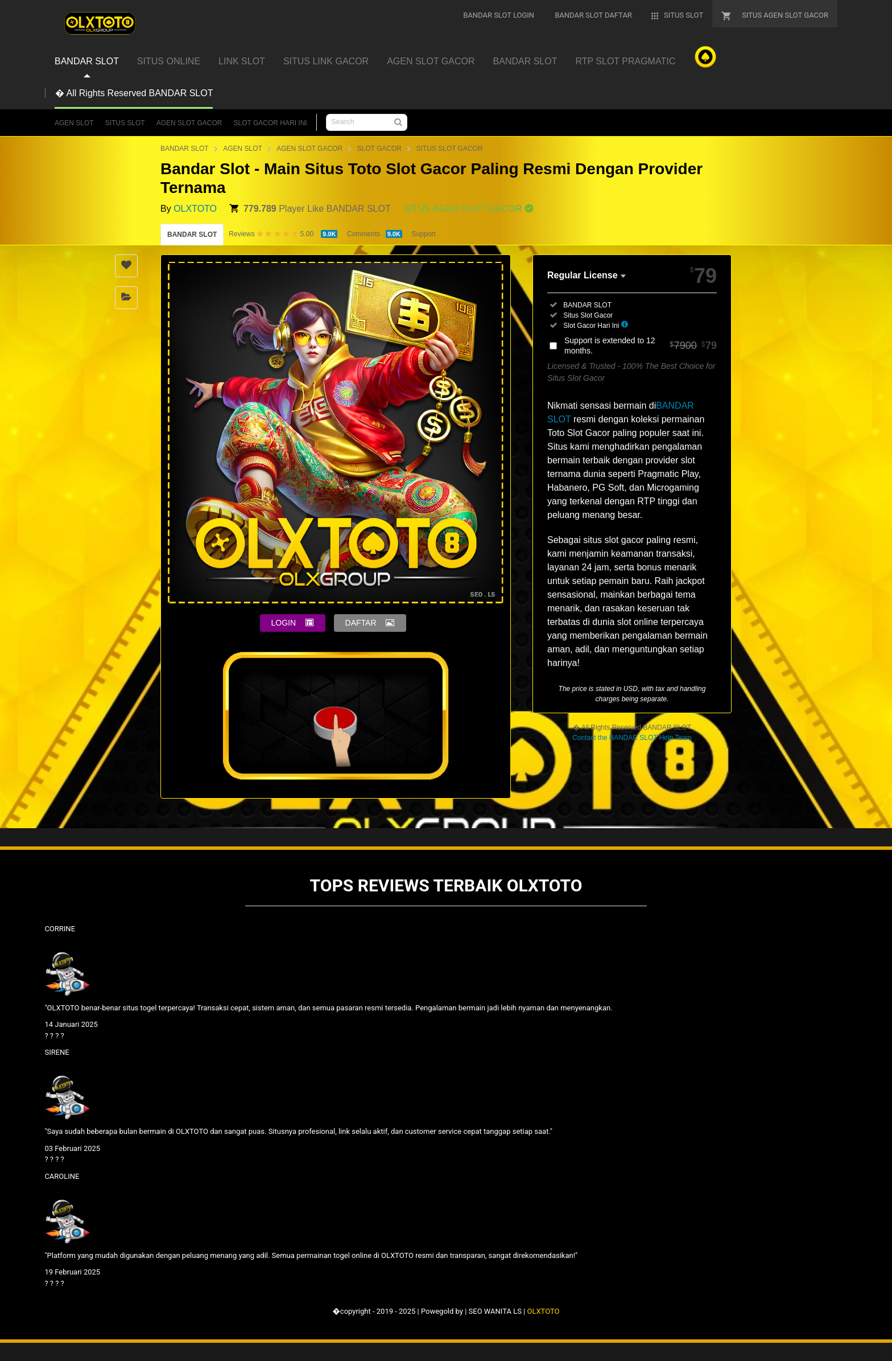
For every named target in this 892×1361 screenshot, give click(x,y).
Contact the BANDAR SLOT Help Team (632, 738)
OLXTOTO (195, 208)
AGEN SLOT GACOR (189, 123)
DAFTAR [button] (361, 622)
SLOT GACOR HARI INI (270, 123)
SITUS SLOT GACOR (449, 149)
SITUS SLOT (125, 123)
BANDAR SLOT (184, 149)
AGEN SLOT (74, 123)
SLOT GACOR (379, 149)
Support (424, 234)
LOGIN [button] (283, 622)
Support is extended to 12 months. (640, 345)
